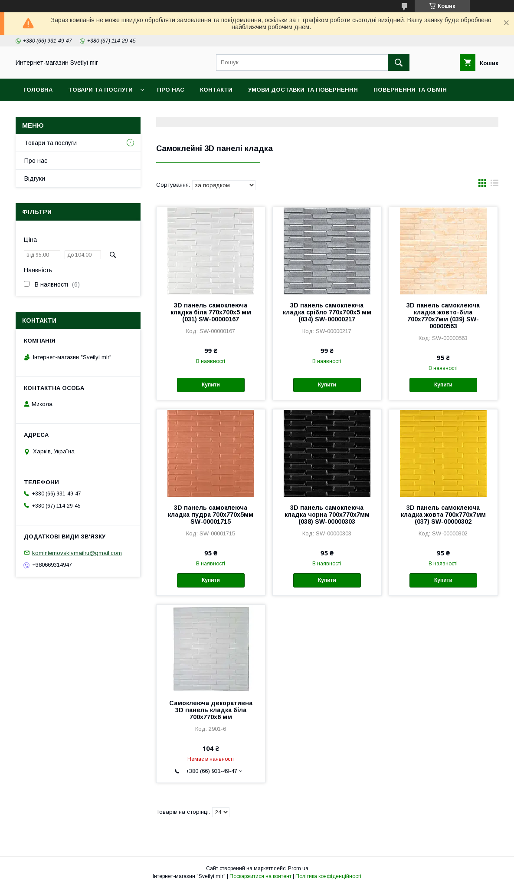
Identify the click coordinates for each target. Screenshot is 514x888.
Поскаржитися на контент (260, 876)
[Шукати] (398, 62)
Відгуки (34, 178)
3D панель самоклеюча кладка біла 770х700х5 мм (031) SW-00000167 (210, 312)
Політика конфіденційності (328, 876)
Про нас (170, 89)
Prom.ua (298, 868)
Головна (37, 89)
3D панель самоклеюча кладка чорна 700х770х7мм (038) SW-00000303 (327, 514)
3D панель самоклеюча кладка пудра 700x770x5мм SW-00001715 (210, 514)
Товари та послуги (100, 89)
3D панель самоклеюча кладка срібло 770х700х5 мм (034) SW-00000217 (327, 312)
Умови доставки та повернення (303, 89)
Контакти (216, 89)
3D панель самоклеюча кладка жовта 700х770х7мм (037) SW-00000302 (443, 514)
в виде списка (494, 185)
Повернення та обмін (410, 89)
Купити (211, 385)
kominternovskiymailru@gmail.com (77, 552)
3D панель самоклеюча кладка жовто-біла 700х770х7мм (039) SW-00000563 (443, 316)
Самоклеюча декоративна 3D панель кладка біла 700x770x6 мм (210, 710)
